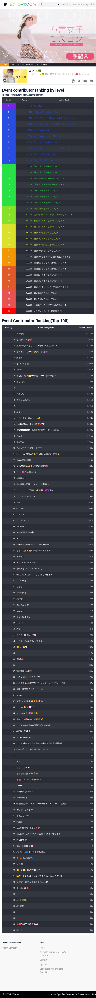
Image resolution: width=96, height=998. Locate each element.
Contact (43, 960)
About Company (10, 948)
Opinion (43, 964)
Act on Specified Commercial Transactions (70, 994)
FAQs (42, 948)
